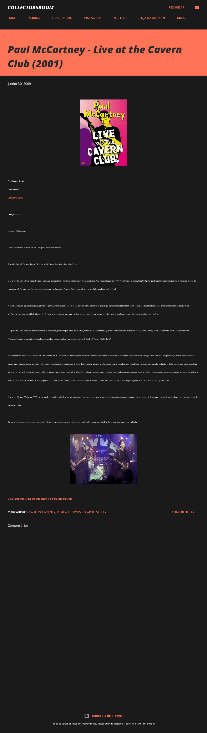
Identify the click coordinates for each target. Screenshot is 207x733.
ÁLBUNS (34, 18)
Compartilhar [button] (183, 512)
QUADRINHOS (62, 18)
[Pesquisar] (176, 7)
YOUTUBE (120, 18)
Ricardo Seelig (94, 512)
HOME (12, 18)
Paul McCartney (42, 512)
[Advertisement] (103, 666)
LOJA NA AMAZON (152, 18)
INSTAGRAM (92, 18)
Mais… (182, 18)
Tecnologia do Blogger (103, 716)
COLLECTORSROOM (31, 7)
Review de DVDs (69, 512)
